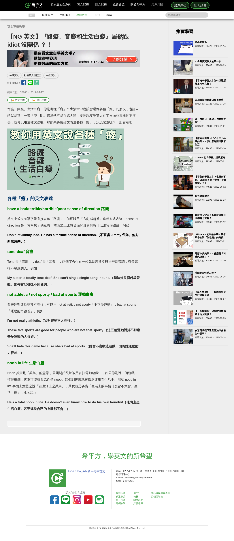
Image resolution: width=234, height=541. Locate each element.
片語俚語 (64, 14)
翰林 (109, 14)
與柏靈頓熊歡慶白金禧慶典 (209, 99)
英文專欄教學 (16, 26)
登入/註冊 (200, 5)
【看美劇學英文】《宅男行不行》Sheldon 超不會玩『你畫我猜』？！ (210, 179)
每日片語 (121, 500)
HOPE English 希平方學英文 (86, 471)
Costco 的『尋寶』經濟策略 (210, 157)
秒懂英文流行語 (32, 75)
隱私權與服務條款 (161, 493)
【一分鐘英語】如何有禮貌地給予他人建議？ (210, 313)
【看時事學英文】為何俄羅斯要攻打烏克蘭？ (210, 82)
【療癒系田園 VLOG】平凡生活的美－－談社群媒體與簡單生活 (210, 141)
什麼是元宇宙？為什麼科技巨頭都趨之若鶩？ (210, 217)
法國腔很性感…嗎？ (205, 272)
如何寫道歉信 (202, 196)
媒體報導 (139, 503)
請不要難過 (201, 42)
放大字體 (17, 100)
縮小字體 (39, 100)
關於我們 (139, 500)
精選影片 (47, 14)
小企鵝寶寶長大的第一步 (208, 61)
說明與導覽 (157, 496)
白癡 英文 (51, 75)
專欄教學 (81, 14)
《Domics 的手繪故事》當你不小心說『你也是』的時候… (210, 236)
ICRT (97, 14)
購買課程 (180, 5)
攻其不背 (121, 493)
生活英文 (14, 75)
